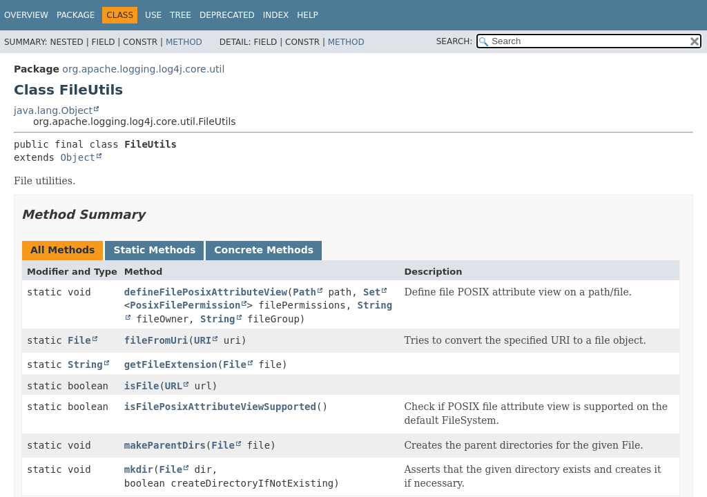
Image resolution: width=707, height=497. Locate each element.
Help (307, 15)
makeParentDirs (165, 445)
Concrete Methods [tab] (263, 249)
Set (371, 292)
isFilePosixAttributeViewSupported (220, 406)
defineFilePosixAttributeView (205, 292)
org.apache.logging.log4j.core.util (143, 69)
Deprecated (227, 15)
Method (184, 42)
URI (202, 340)
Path (304, 292)
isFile (141, 385)
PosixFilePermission (185, 305)
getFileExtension (170, 364)
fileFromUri (156, 340)
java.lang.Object (53, 110)
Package (76, 15)
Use (153, 15)
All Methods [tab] (62, 249)
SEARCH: (454, 41)
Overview (26, 15)
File (79, 340)
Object (77, 157)
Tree (180, 15)
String (217, 318)
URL (173, 385)
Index (276, 15)
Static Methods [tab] (154, 249)
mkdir (138, 469)
